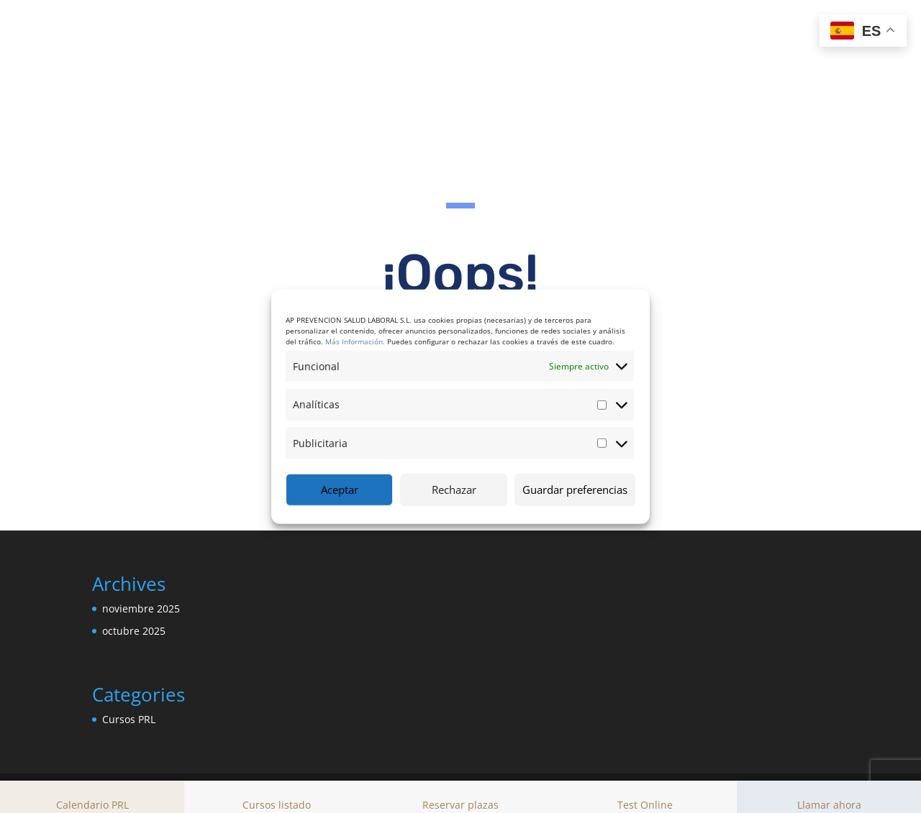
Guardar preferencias (574, 489)
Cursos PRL (128, 720)
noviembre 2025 (141, 609)
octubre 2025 (133, 631)
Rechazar (454, 489)
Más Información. (355, 341)
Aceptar (339, 489)
